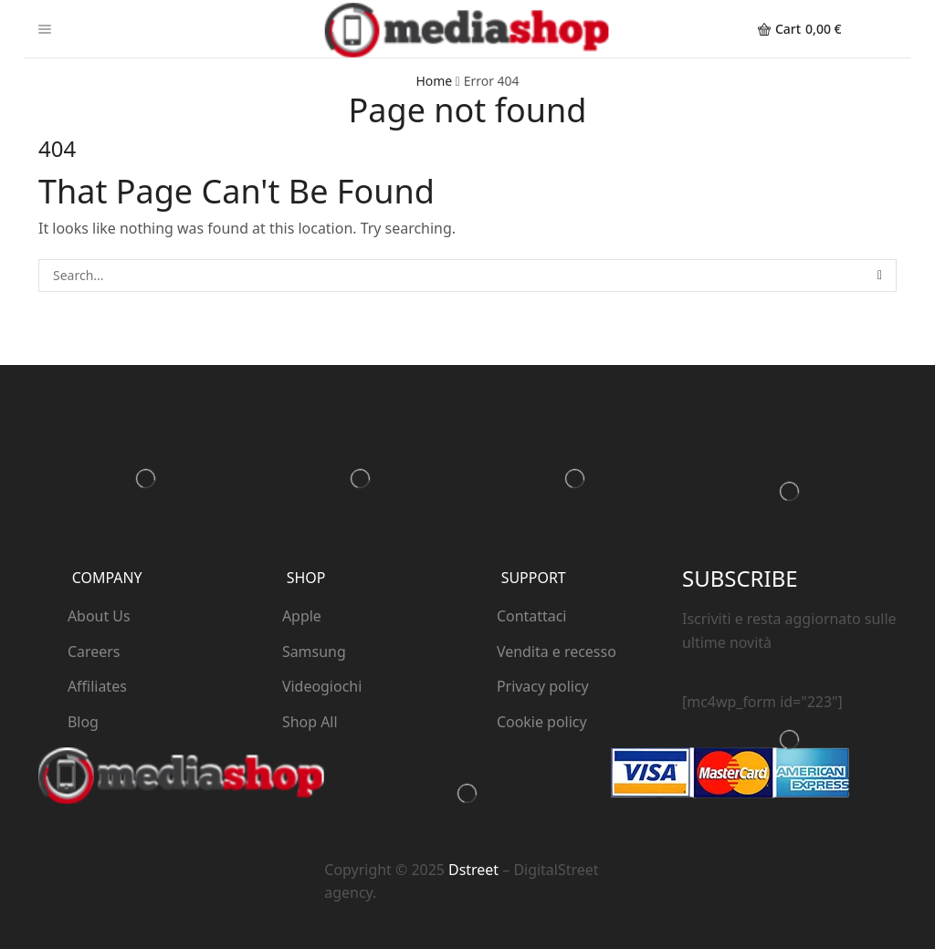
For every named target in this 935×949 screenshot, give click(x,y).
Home (433, 80)
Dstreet (473, 870)
